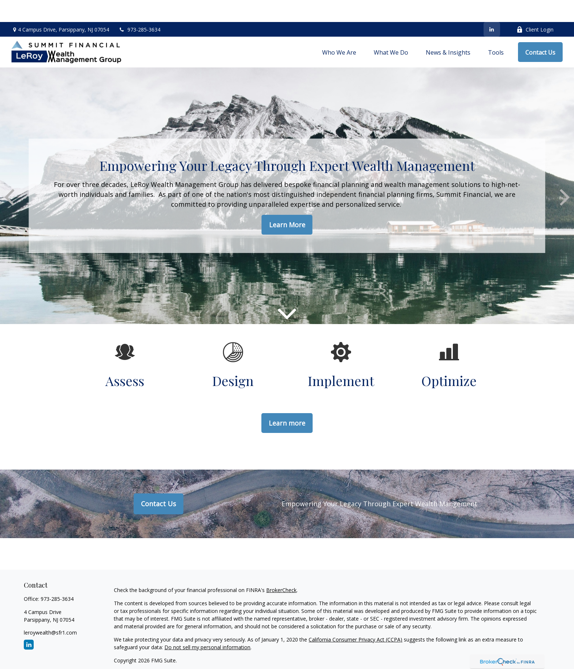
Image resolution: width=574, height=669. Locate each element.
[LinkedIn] (492, 7)
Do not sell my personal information (207, 625)
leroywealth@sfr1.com (50, 610)
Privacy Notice (367, 651)
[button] (339, 30)
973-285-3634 (139, 7)
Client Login (535, 7)
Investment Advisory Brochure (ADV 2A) (221, 651)
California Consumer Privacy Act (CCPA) (355, 617)
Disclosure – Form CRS (141, 651)
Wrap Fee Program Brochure (309, 651)
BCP (395, 651)
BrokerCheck (281, 568)
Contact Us (158, 481)
